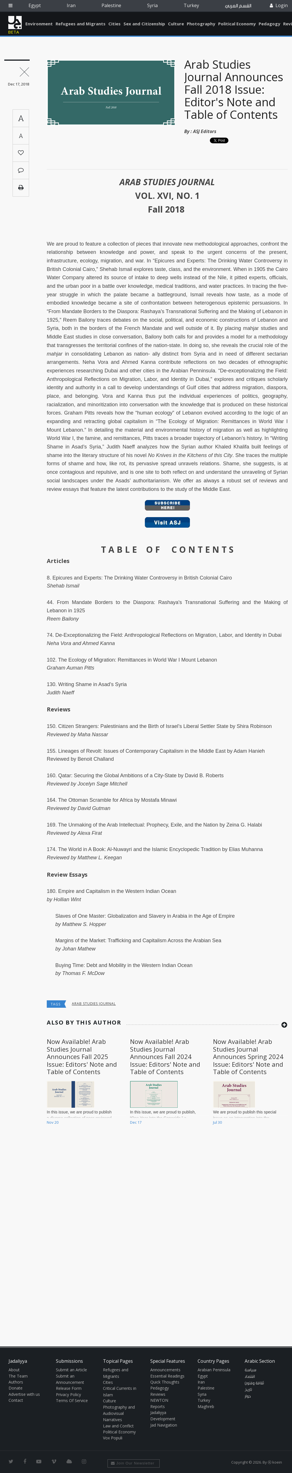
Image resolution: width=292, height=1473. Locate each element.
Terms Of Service (72, 1400)
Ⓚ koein (275, 1462)
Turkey (191, 5)
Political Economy (237, 23)
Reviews (157, 1394)
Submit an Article (71, 1369)
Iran (71, 5)
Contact (16, 1400)
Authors (16, 1382)
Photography (201, 23)
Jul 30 (217, 1122)
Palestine (111, 5)
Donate (16, 1388)
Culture (176, 23)
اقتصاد (250, 1376)
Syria (152, 5)
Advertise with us (24, 1394)
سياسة (250, 1370)
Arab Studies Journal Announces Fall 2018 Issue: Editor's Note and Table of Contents (233, 89)
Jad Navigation (163, 1425)
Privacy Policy (68, 1394)
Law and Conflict (118, 1426)
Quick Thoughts (164, 1382)
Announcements (165, 1369)
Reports (157, 1406)
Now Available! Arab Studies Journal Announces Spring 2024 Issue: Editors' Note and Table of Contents (248, 1056)
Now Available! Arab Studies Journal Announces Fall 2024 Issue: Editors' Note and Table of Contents (165, 1056)
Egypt (35, 5)
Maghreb (206, 1406)
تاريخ (248, 1390)
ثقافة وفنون (254, 1383)
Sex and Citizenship (144, 23)
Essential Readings (167, 1376)
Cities (114, 23)
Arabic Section (260, 1361)
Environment (39, 23)
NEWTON (159, 1400)
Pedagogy (269, 23)
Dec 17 (135, 1122)
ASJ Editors (204, 131)
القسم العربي (238, 6)
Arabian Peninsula (214, 1369)
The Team (18, 1376)
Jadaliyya (15, 22)
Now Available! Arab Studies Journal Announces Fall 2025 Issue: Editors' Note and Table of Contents (82, 1056)
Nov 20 (52, 1122)
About (14, 1369)
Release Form (69, 1388)
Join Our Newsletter (133, 1463)
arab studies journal (94, 1003)
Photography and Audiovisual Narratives (119, 1413)
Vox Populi (112, 1438)
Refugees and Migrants (81, 23)
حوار (248, 1396)
